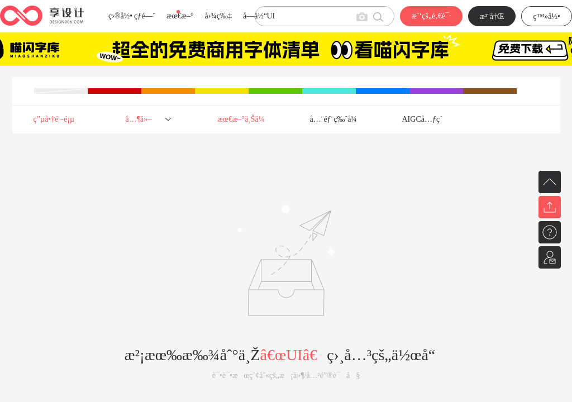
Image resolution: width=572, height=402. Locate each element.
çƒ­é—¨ (144, 16)
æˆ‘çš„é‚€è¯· (431, 16)
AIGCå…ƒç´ (423, 119)
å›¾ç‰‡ (218, 16)
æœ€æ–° (179, 16)
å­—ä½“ (255, 16)
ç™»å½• (546, 16)
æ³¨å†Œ (492, 16)
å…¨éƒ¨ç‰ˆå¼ (336, 119)
